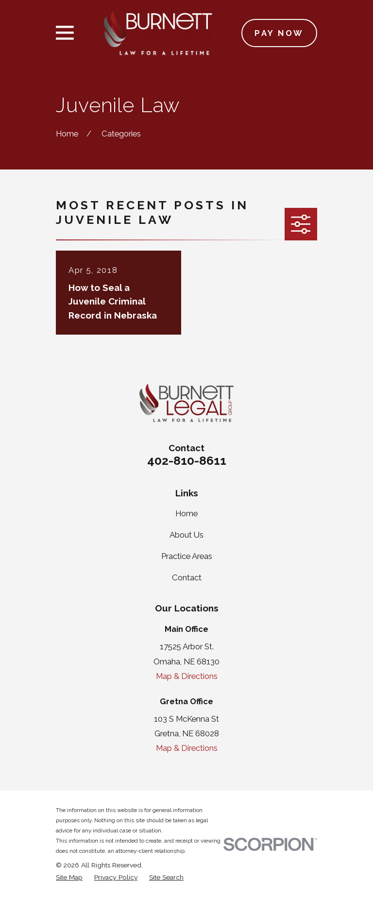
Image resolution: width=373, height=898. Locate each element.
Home (186, 513)
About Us (186, 535)
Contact (187, 577)
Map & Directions (187, 676)
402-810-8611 (186, 460)
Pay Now (279, 33)
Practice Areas (186, 556)
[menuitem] (69, 877)
